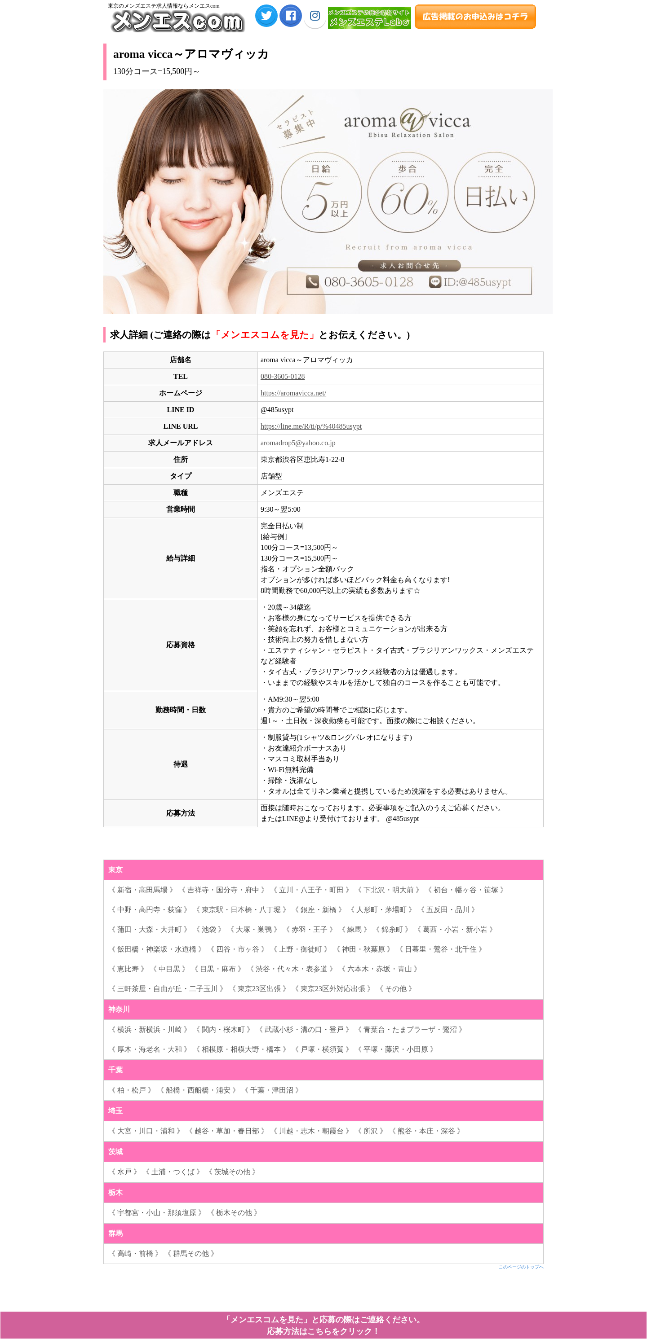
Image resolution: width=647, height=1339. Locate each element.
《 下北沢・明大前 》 (389, 890)
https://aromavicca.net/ (293, 393)
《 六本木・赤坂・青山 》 (379, 969)
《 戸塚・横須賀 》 (322, 1049)
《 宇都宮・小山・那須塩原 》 (156, 1212)
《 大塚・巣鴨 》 (254, 929)
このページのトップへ (521, 1266)
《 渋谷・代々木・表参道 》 (292, 969)
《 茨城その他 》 (232, 1172)
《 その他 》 (396, 988)
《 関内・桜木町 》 (223, 1029)
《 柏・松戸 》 (131, 1090)
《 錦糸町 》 (392, 929)
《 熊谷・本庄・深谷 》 (426, 1131)
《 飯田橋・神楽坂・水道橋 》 (156, 949)
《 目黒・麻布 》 (218, 969)
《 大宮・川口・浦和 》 (146, 1131)
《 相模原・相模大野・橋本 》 (241, 1049)
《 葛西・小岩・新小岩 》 (455, 929)
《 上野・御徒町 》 (300, 949)
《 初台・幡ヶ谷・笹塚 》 (466, 890)
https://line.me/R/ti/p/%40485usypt (311, 426)
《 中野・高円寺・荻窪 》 (149, 909)
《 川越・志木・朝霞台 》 (311, 1131)
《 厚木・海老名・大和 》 (149, 1049)
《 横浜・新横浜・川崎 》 (149, 1029)
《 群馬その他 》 (191, 1253)
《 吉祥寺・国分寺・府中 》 (223, 890)
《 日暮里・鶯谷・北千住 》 (441, 949)
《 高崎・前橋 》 (135, 1253)
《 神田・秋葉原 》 (363, 949)
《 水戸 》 (124, 1172)
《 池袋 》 (209, 929)
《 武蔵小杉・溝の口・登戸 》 (304, 1029)
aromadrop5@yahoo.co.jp (298, 443)
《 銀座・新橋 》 (319, 909)
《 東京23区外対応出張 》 (333, 988)
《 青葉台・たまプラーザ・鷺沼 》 (410, 1029)
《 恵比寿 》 (128, 969)
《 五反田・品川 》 (448, 909)
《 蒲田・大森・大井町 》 (149, 929)
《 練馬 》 (354, 929)
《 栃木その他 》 (234, 1212)
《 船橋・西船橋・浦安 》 (198, 1090)
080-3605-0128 (283, 376)
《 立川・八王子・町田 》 (311, 890)
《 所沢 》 (371, 1131)
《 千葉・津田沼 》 (271, 1090)
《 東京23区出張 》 (259, 988)
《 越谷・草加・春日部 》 (227, 1131)
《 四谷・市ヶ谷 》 (237, 949)
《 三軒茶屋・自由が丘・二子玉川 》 (167, 988)
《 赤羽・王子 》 (310, 929)
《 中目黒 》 (169, 969)
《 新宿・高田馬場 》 (142, 890)
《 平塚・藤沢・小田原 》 (396, 1049)
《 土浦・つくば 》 (173, 1172)
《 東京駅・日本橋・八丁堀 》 (241, 909)
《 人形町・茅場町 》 (381, 909)
